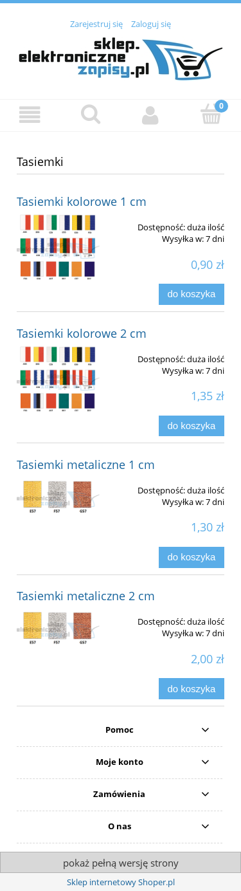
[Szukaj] (90, 114)
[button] (30, 115)
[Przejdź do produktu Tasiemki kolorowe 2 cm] (58, 382)
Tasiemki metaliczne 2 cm (86, 595)
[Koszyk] (211, 114)
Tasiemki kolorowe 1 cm (82, 201)
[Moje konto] (151, 115)
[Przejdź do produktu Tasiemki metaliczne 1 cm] (58, 499)
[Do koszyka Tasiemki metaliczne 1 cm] (191, 557)
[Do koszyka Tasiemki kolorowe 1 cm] (191, 294)
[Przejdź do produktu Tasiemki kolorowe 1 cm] (58, 250)
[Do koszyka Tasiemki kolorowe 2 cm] (191, 426)
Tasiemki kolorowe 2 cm (82, 333)
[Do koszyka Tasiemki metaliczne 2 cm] (191, 688)
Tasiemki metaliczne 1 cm (86, 464)
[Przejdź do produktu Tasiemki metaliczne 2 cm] (58, 630)
